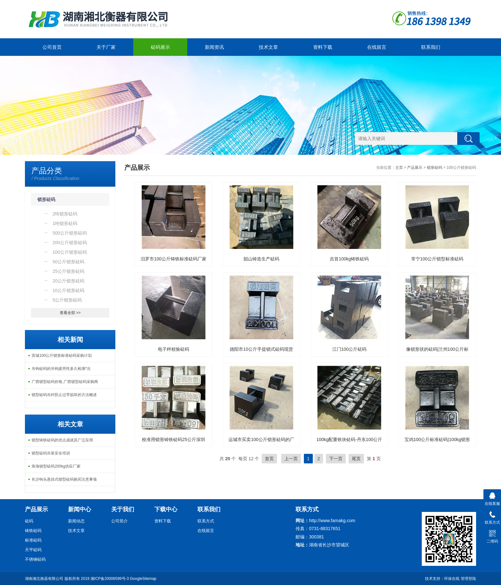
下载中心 (165, 509)
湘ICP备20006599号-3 (109, 578)
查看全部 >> (70, 313)
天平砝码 (33, 549)
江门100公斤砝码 (349, 349)
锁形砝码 (46, 199)
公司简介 (119, 521)
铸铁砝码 (33, 530)
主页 (399, 167)
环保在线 (451, 578)
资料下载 (322, 47)
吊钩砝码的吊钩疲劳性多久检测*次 (61, 368)
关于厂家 (106, 47)
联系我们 (430, 47)
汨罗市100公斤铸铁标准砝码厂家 (173, 258)
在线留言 (376, 47)
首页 (269, 458)
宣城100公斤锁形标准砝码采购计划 (62, 355)
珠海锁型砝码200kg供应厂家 (56, 466)
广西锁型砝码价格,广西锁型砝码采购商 (65, 381)
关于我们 (122, 509)
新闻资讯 (214, 47)
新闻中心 (79, 509)
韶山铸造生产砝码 (261, 258)
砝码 (29, 521)
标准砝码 (33, 540)
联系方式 (205, 521)
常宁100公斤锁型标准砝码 (437, 258)
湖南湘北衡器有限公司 (44, 578)
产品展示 (414, 167)
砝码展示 (160, 47)
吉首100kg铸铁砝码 (349, 258)
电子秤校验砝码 (173, 349)
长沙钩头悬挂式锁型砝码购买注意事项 (64, 479)
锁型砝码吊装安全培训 (51, 453)
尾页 (356, 458)
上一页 (291, 458)
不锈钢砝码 (35, 559)
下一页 (336, 458)
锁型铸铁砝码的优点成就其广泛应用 (62, 440)
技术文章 (268, 47)
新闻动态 (76, 521)
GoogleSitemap (143, 578)
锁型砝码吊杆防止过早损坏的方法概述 (64, 395)
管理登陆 (468, 578)
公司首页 (52, 47)
